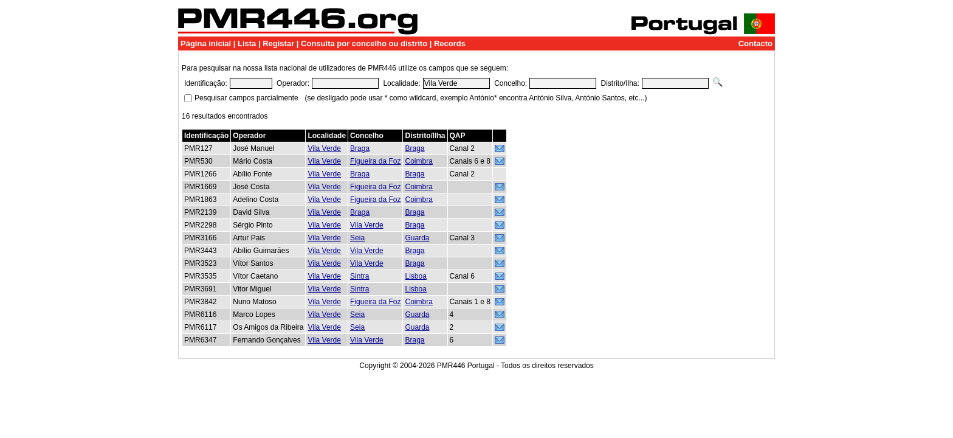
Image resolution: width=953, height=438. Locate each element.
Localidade (327, 135)
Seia (357, 238)
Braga (360, 148)
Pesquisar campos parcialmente (246, 98)
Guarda (417, 238)
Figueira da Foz (375, 161)
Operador (249, 135)
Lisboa (415, 276)
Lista (247, 43)
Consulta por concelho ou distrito (364, 43)
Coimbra (418, 161)
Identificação (206, 135)
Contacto (755, 43)
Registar (278, 43)
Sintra (359, 276)
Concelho (367, 135)
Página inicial (206, 43)
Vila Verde (324, 148)
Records (450, 43)
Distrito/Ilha (425, 135)
